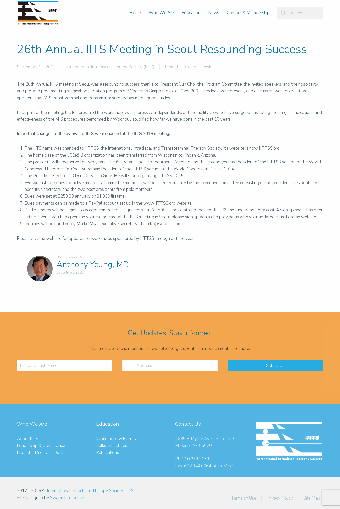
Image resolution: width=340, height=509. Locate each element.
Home (135, 13)
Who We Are (161, 13)
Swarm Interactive (67, 498)
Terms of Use (243, 498)
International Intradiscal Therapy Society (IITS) (110, 67)
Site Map (311, 498)
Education (191, 13)
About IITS (27, 439)
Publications (107, 452)
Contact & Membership (248, 13)
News (213, 13)
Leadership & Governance (41, 445)
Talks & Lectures (111, 445)
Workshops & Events (116, 439)
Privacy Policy (280, 498)
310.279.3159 (195, 459)
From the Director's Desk (188, 67)
